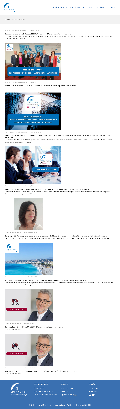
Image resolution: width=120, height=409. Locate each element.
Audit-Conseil (60, 7)
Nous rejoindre (94, 388)
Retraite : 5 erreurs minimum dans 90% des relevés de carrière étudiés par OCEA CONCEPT (42, 371)
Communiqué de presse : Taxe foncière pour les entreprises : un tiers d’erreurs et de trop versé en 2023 (47, 189)
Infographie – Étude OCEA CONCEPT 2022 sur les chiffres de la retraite (34, 327)
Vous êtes (75, 7)
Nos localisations (67, 388)
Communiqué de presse (19, 30)
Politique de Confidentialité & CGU (79, 405)
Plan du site (47, 405)
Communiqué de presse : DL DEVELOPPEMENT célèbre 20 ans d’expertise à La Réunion (40, 86)
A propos (87, 7)
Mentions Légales (59, 405)
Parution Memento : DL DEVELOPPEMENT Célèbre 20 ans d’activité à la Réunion (38, 34)
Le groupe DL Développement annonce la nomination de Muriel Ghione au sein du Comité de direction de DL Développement (56, 236)
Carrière (100, 7)
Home (7, 19)
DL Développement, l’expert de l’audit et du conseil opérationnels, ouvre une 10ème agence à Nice (45, 280)
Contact (111, 7)
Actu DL (7, 30)
